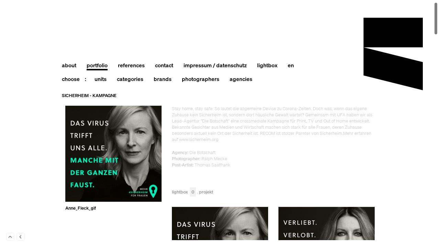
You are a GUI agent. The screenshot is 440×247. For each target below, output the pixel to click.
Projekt (206, 192)
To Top (10, 236)
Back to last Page (20, 236)
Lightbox (184, 192)
